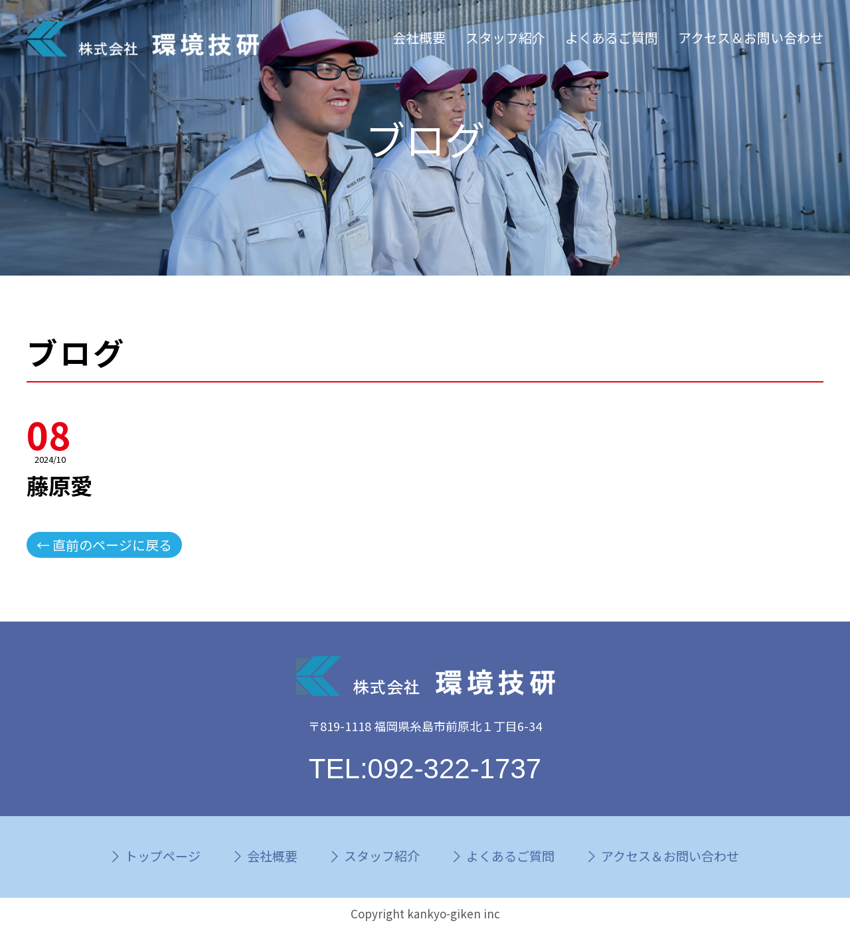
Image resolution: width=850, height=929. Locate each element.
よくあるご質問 (611, 37)
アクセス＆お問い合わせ (750, 37)
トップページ (163, 856)
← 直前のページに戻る (104, 544)
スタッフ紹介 (505, 37)
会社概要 (419, 37)
